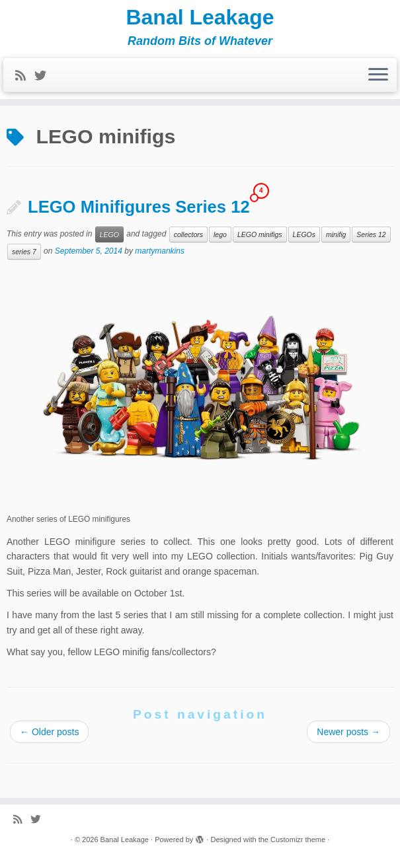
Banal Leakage (200, 17)
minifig (336, 234)
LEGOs (304, 234)
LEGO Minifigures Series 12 (139, 206)
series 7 (24, 252)
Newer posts (348, 732)
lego (220, 234)
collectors (188, 234)
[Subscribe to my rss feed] (24, 76)
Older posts (49, 732)
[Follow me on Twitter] (44, 76)
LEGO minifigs (259, 234)
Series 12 (370, 234)
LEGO (109, 234)
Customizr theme (297, 839)
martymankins (159, 251)
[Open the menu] (378, 75)
